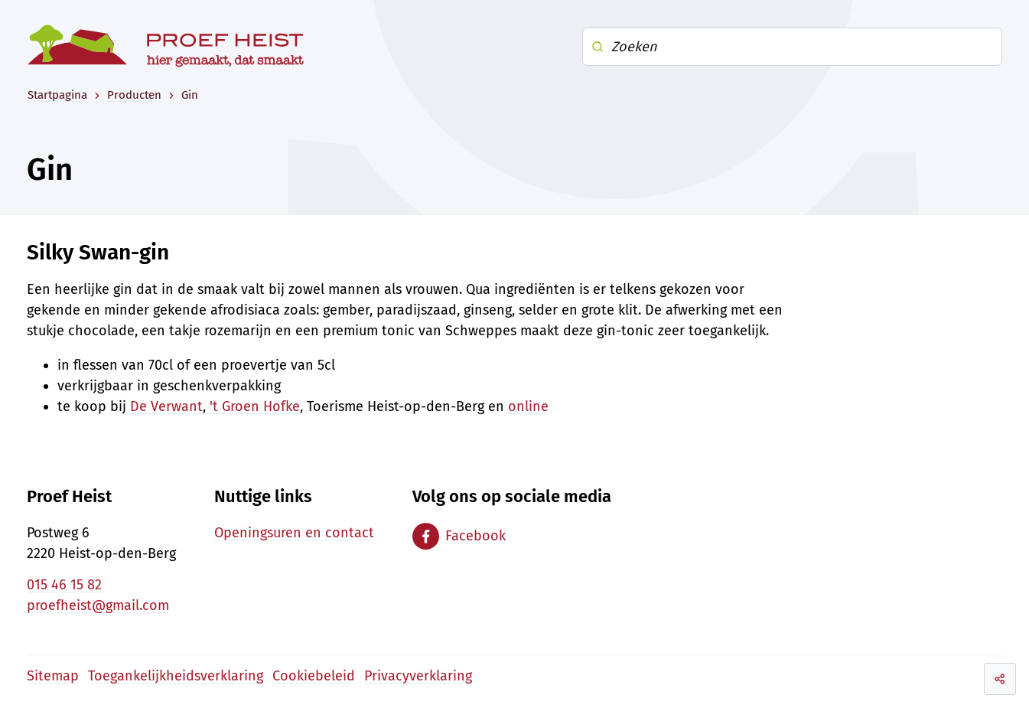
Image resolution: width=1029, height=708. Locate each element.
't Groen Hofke (253, 406)
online (528, 406)
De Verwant (166, 406)
